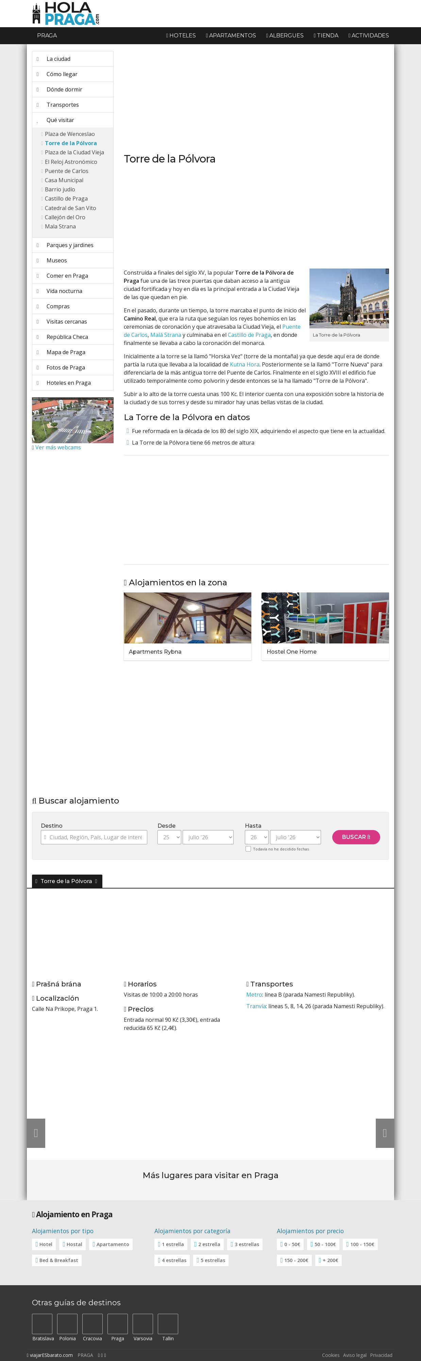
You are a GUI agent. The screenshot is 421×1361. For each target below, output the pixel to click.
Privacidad (381, 1355)
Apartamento (113, 1244)
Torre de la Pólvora (71, 143)
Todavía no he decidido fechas (281, 848)
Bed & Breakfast (58, 1260)
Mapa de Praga (61, 352)
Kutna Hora (244, 364)
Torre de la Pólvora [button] (64, 881)
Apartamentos (231, 35)
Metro (254, 994)
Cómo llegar (57, 74)
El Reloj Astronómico (71, 162)
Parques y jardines (65, 245)
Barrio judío (60, 189)
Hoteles (181, 35)
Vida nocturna (59, 291)
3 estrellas (247, 1244)
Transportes (58, 104)
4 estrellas (174, 1260)
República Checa (62, 337)
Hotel (45, 1244)
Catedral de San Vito (70, 208)
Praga (47, 35)
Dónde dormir (59, 89)
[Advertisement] (73, 558)
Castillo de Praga (66, 198)
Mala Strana (60, 226)
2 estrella (209, 1244)
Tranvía (256, 1006)
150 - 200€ (296, 1260)
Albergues (285, 35)
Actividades (369, 35)
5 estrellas (213, 1260)
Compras (53, 306)
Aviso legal (355, 1355)
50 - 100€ (325, 1244)
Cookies (331, 1355)
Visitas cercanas (62, 321)
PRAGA (85, 1355)
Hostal (74, 1244)
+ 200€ (330, 1260)
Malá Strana (165, 335)
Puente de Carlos (66, 171)
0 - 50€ (292, 1244)
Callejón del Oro (65, 217)
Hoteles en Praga (64, 382)
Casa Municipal (64, 180)
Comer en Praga (62, 275)
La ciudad (53, 59)
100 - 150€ (362, 1244)
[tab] (210, 880)
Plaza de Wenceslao (70, 134)
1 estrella (173, 1244)
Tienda (326, 35)
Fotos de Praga (61, 367)
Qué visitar (55, 120)
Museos (52, 260)
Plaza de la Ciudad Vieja (74, 152)
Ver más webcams (58, 447)
